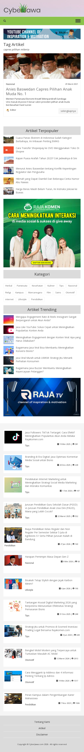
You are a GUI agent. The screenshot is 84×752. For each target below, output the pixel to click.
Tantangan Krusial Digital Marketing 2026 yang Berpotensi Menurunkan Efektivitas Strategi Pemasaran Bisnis (51, 606)
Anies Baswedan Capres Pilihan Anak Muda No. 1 (39, 91)
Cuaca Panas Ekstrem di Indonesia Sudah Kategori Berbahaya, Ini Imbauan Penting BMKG (44, 139)
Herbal (8, 285)
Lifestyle (22, 299)
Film (49, 292)
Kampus (19, 292)
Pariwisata (22, 285)
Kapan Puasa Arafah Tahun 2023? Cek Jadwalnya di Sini (46, 158)
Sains (58, 292)
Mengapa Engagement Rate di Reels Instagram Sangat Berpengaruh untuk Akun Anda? (46, 318)
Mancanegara (35, 292)
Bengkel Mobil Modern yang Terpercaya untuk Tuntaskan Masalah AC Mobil (50, 652)
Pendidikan (37, 299)
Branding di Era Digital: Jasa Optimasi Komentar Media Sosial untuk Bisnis (51, 458)
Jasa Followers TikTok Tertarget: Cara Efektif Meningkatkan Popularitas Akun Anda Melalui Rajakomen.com (50, 436)
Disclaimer (42, 734)
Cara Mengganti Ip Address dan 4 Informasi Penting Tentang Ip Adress (49, 674)
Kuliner (51, 285)
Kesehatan (37, 285)
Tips (61, 285)
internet (9, 299)
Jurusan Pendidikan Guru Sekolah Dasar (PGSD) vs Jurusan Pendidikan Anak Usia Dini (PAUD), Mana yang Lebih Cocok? (51, 508)
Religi (8, 292)
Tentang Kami (42, 721)
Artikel (42, 728)
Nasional (10, 84)
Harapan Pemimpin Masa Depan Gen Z (47, 556)
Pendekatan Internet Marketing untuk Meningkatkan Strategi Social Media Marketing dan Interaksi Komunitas (50, 482)
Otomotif (70, 292)
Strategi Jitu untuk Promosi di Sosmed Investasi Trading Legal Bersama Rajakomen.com (51, 628)
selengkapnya (68, 111)
